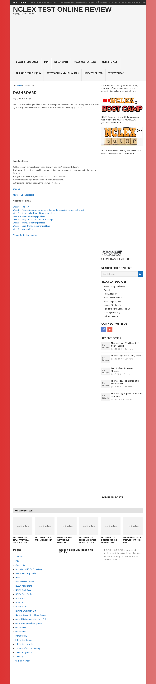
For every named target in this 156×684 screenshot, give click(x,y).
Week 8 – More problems (23, 229)
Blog (17, 561)
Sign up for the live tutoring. (25, 235)
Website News (116, 73)
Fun (46, 62)
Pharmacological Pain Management (41, 2)
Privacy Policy (21, 636)
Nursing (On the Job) (28, 73)
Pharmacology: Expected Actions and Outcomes (127, 394)
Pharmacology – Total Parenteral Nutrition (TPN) (125, 344)
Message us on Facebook (23, 195)
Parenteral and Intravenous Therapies (80, 2)
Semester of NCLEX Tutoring (27, 648)
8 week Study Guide (27, 62)
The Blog (19, 657)
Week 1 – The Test (21, 207)
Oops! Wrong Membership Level (28, 623)
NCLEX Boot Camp (23, 590)
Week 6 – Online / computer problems (29, 223)
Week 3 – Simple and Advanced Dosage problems (34, 213)
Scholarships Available (24, 644)
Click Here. (131, 91)
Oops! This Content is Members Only (31, 619)
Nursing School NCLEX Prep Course (30, 615)
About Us (19, 557)
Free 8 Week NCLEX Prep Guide (28, 569)
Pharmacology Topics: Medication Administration (126, 2)
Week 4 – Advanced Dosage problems (29, 216)
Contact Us (20, 565)
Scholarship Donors (23, 640)
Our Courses (20, 632)
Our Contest (20, 627)
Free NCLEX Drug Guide (25, 573)
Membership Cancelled (24, 582)
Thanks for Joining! (23, 652)
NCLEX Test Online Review (62, 9)
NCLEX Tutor (20, 607)
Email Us (16, 189)
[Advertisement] (79, 37)
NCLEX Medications (85, 62)
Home (19, 86)
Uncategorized (93, 73)
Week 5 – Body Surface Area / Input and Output (33, 219)
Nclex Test (19, 602)
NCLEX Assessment (23, 586)
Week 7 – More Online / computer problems (31, 226)
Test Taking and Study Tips (63, 73)
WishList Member (22, 661)
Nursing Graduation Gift (25, 611)
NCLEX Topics (109, 62)
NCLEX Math (61, 62)
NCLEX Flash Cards (23, 594)
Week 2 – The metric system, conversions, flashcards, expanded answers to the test (48, 210)
